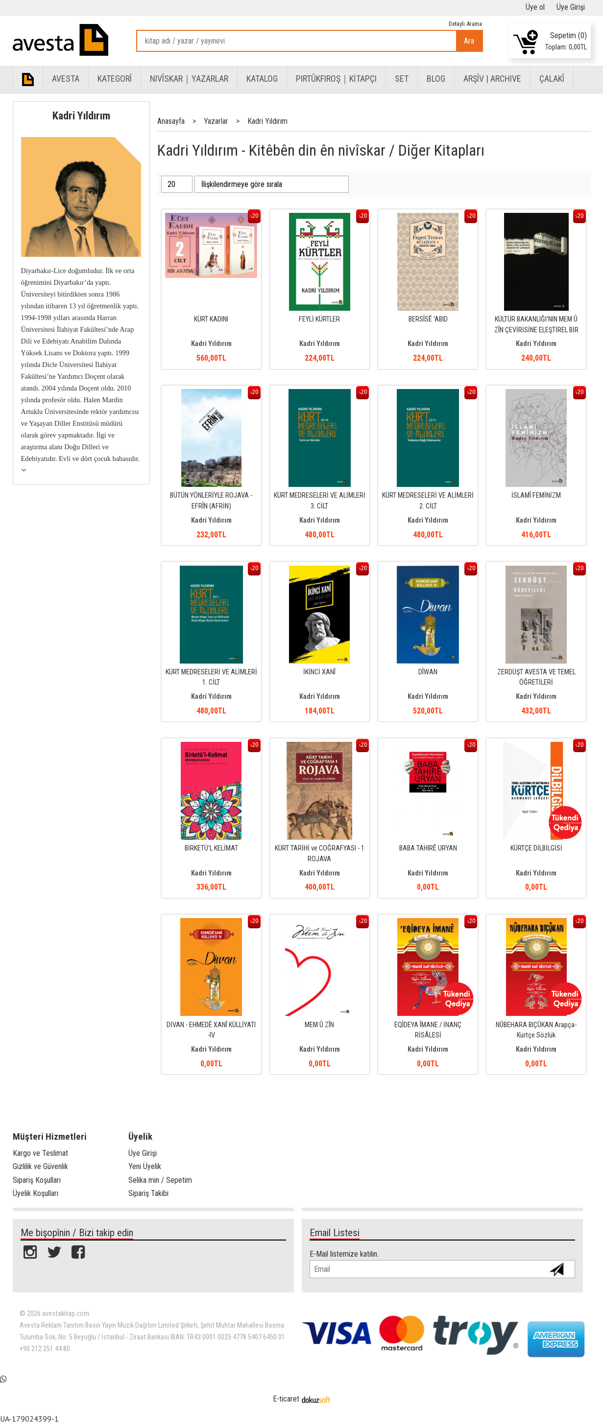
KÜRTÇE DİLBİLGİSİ (536, 848)
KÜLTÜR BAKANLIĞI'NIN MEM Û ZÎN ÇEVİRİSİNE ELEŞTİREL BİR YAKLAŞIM (536, 330)
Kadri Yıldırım (81, 115)
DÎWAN (427, 672)
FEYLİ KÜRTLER (319, 319)
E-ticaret (286, 1398)
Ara (469, 41)
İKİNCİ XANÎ (319, 672)
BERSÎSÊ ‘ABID (428, 319)
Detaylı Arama (465, 23)
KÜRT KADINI (211, 319)
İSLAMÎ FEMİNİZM (536, 495)
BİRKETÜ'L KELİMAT (211, 848)
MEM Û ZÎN (319, 1025)
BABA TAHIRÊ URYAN (428, 848)
